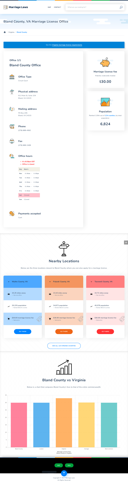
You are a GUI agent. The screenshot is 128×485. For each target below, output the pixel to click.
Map (49, 7)
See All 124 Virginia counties (64, 346)
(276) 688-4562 (24, 130)
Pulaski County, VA (61, 281)
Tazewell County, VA (103, 281)
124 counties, (110, 115)
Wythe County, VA (20, 281)
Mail (69, 465)
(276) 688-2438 (24, 145)
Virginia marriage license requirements (67, 45)
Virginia (11, 32)
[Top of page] (64, 473)
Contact (57, 7)
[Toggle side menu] (126, 242)
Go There (22, 331)
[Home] (5, 32)
